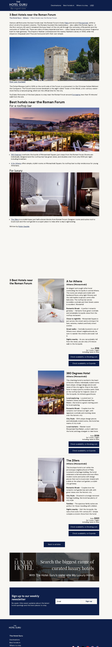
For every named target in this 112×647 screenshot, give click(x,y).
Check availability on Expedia (83, 363)
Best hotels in (68, 5)
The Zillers (15, 219)
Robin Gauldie (23, 226)
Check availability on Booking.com (83, 357)
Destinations (56, 5)
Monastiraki (83, 23)
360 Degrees (16, 154)
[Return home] (18, 5)
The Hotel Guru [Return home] (16, 636)
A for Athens (16, 163)
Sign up (89, 601)
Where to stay (82, 5)
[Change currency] (92, 5)
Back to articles (54, 544)
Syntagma (76, 94)
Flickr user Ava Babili (17, 82)
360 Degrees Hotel (78, 373)
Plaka (67, 23)
